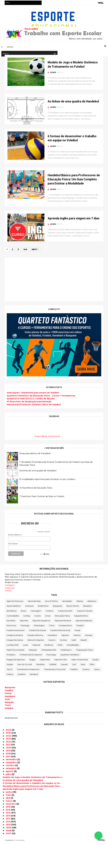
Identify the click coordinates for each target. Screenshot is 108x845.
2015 (8, 811)
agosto (10, 772)
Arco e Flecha (51, 602)
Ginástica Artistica (15, 636)
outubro (10, 766)
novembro (11, 763)
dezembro (11, 760)
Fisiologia (25, 627)
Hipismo (65, 636)
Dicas (47, 617)
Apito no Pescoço (15, 602)
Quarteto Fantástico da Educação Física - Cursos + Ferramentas (41, 397)
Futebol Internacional (60, 632)
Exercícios (11, 627)
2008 (9, 831)
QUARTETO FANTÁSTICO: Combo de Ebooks (31, 400)
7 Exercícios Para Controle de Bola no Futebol (42, 497)
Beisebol (87, 607)
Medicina (49, 646)
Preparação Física (84, 651)
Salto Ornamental (79, 661)
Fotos (51, 627)
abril (8, 799)
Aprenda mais (34, 602)
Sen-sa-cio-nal (24, 666)
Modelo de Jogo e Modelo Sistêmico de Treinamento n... (33, 778)
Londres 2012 (12, 646)
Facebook (9, 589)
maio (9, 796)
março (9, 802)
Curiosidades (13, 617)
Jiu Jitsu (63, 641)
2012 (8, 820)
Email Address (15, 536)
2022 (9, 743)
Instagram (10, 586)
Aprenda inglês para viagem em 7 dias (71, 220)
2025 (9, 734)
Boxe (23, 612)
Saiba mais (45, 661)
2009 (9, 829)
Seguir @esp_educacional (47, 437)
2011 (8, 823)
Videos (10, 675)
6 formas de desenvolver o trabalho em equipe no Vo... (32, 784)
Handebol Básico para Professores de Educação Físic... (32, 787)
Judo (7, 700)
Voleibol (21, 675)
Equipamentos (81, 617)
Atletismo (91, 602)
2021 (8, 746)
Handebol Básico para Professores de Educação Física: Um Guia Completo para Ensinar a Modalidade (72, 180)
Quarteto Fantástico (70, 656)
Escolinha (11, 622)
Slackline (40, 666)
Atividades (67, 602)
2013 (8, 817)
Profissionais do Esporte (31, 656)
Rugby (32, 661)
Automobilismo (14, 607)
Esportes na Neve (63, 622)
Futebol (80, 627)
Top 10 (9, 671)
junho (9, 793)
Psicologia (51, 656)
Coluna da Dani (65, 612)
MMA (60, 646)
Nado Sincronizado (15, 651)
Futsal (77, 632)
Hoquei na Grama (15, 641)
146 (25, 251)
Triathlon (74, 671)
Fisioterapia (39, 627)
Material (36, 646)
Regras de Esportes (16, 661)
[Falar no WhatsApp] (98, 835)
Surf (74, 666)
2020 (9, 749)
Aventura (29, 607)
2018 (8, 755)
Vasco (97, 671)
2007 (9, 834)
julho (9, 775)
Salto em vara (60, 661)
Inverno (52, 641)
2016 (8, 808)
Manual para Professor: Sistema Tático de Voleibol (34, 406)
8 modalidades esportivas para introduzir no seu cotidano (47, 480)
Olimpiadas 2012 (48, 651)
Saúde (10, 666)
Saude (95, 661)
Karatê (84, 641)
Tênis (92, 666)
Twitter (8, 592)
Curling (26, 617)
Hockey (88, 636)
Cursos (37, 617)
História (77, 636)
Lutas (25, 646)
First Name (13, 545)
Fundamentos (65, 627)
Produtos (11, 656)
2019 (8, 752)
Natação (33, 651)
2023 (9, 740)
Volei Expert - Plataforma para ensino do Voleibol (33, 394)
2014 (8, 814)
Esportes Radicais (84, 622)
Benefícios (11, 612)
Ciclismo (49, 612)
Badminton (43, 607)
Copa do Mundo (84, 612)
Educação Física (62, 617)
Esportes (24, 622)
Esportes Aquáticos (41, 622)
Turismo (86, 671)
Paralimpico (66, 651)
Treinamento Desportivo (28, 671)
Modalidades (73, 646)
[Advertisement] (54, 281)
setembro (11, 769)
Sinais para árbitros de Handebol (35, 454)
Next (35, 251)
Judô (73, 641)
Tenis (83, 666)
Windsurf (34, 675)
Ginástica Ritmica (35, 636)
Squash (64, 666)
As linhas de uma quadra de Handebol (71, 102)
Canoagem (36, 612)
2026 (9, 731)
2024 (9, 737)
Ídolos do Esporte (36, 641)
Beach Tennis (73, 607)
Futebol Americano (15, 632)
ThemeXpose (19, 841)
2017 (8, 758)
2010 (8, 826)
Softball (52, 666)
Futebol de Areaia (37, 632)
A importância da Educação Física (36, 489)
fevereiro (11, 805)
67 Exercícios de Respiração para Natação (29, 403)
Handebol (52, 636)
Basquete (57, 607)
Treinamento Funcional (54, 671)
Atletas (79, 602)
